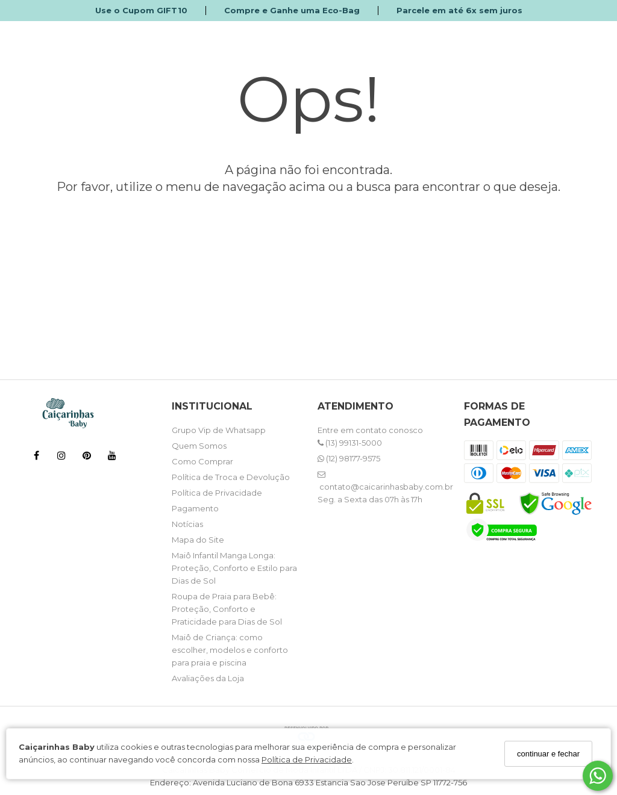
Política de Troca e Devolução (231, 477)
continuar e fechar (548, 753)
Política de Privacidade (307, 759)
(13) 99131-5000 (350, 442)
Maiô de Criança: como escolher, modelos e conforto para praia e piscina (230, 649)
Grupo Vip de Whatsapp (219, 430)
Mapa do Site (198, 539)
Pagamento (195, 508)
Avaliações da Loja (208, 678)
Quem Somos (199, 445)
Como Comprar (202, 461)
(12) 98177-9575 (349, 458)
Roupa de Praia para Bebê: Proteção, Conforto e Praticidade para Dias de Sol (227, 608)
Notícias (187, 524)
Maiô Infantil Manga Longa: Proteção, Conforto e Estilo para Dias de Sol (234, 567)
